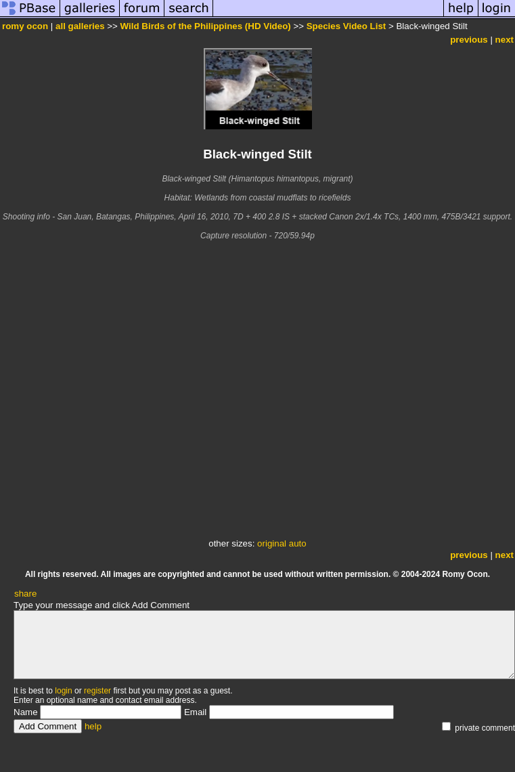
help (93, 726)
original (271, 543)
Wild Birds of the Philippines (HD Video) (205, 26)
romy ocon (25, 26)
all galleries (80, 26)
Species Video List (346, 26)
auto (298, 543)
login (63, 690)
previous (469, 40)
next (504, 40)
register (97, 690)
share (25, 593)
